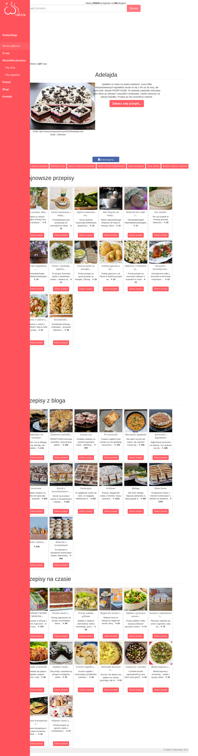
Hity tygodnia (11, 75)
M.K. (194, 749)
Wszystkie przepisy (14, 60)
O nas (6, 53)
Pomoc (7, 82)
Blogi (6, 89)
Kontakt (7, 96)
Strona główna (11, 46)
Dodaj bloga (10, 35)
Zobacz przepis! (44, 235)
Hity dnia (9, 67)
